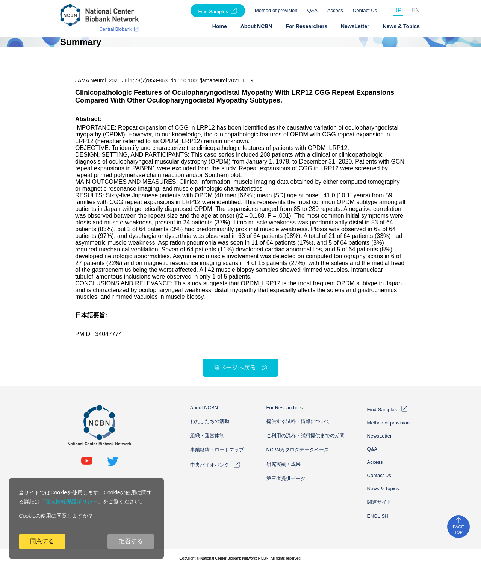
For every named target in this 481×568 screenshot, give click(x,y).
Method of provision (276, 10)
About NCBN (256, 26)
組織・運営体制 (207, 435)
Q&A (312, 10)
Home (219, 26)
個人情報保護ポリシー (71, 501)
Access (335, 10)
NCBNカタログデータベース (297, 450)
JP (398, 10)
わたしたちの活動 (209, 421)
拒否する (131, 541)
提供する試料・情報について (298, 421)
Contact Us (365, 10)
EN (415, 10)
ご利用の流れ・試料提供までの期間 (305, 435)
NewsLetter (355, 26)
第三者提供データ (286, 478)
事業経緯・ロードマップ (217, 450)
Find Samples (213, 11)
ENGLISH (378, 516)
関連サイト (379, 502)
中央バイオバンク (209, 465)
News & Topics (401, 26)
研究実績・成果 (283, 464)
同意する (42, 541)
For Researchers (306, 26)
